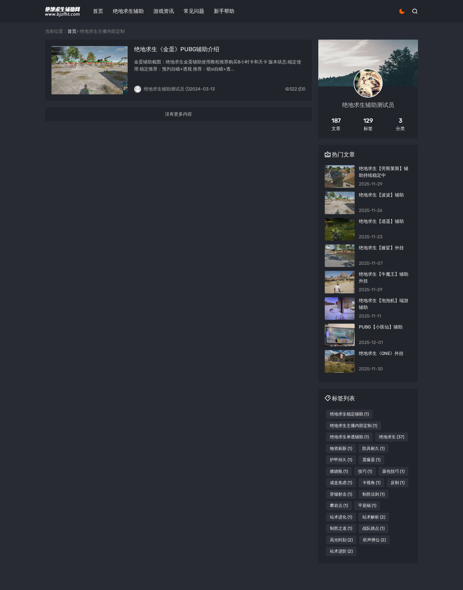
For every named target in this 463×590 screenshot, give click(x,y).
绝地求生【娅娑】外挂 (381, 248)
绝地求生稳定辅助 (349, 414)
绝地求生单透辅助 (349, 436)
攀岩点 (339, 505)
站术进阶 (341, 551)
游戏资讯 (163, 11)
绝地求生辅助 (128, 11)
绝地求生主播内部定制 (353, 425)
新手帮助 (224, 11)
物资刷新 (341, 448)
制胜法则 (373, 494)
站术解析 (373, 517)
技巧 (365, 471)
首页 (98, 11)
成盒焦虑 (341, 482)
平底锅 (367, 505)
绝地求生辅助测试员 (164, 89)
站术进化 (341, 517)
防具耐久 (373, 448)
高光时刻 (341, 540)
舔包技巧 (393, 471)
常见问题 (194, 11)
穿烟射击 (341, 494)
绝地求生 (391, 436)
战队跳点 (373, 528)
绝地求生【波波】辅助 (381, 195)
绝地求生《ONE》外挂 (381, 353)
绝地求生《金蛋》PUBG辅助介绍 (176, 49)
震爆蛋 (371, 459)
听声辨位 (374, 540)
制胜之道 (341, 528)
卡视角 (371, 482)
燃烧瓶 (339, 471)
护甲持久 (341, 459)
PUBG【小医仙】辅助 (381, 327)
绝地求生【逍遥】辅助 (381, 221)
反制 (397, 482)
